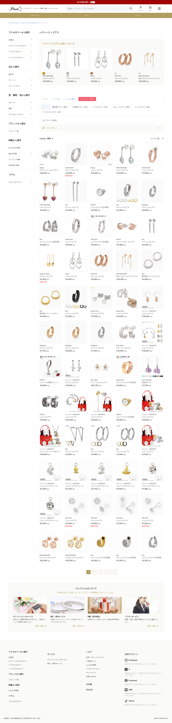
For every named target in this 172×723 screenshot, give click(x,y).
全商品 (11, 40)
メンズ (137, 15)
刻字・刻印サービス (54, 664)
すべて (45, 99)
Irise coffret (94, 380)
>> (114, 572)
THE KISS (117, 76)
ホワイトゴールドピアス (49, 170)
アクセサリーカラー (16, 114)
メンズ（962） (70, 99)
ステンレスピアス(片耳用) (126, 382)
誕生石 (11, 74)
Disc (68, 76)
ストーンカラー (14, 86)
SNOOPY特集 (14, 165)
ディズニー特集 (14, 159)
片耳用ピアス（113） (81, 107)
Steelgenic (145, 205)
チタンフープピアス (123, 348)
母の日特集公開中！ (86, 2)
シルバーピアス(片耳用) (99, 207)
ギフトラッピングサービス (57, 660)
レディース (34, 15)
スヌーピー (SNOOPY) (149, 311)
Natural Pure (95, 311)
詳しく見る (40, 626)
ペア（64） (56, 99)
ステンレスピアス (73, 78)
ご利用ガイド (91, 661)
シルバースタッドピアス (125, 242)
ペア (86, 15)
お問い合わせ (91, 677)
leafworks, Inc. (163, 718)
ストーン (12, 80)
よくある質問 (91, 665)
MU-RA (118, 239)
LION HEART (69, 168)
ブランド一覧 (14, 131)
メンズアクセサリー (16, 58)
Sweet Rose (69, 239)
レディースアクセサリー (18, 46)
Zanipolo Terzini (45, 274)
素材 (10, 108)
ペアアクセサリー (15, 52)
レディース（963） (87, 99)
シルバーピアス (48, 78)
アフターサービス (92, 669)
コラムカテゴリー (15, 182)
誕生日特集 (13, 154)
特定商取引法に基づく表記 (31, 718)
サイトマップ (91, 673)
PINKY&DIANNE (48, 76)
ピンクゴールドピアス (99, 382)
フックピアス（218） (143, 107)
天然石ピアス (147, 382)
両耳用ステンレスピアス (151, 276)
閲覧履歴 (89, 690)
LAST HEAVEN (146, 380)
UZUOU (42, 414)
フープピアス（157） (101, 107)
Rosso (92, 76)
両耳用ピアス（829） (60, 107)
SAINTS (93, 205)
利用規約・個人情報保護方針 (13, 718)
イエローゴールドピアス (74, 558)
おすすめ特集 (14, 691)
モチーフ (12, 103)
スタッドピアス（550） (122, 107)
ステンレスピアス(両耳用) (49, 242)
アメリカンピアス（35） (52, 112)
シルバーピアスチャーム (49, 486)
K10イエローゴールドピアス (149, 78)
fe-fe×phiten (120, 345)
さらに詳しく (49, 128)
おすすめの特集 (14, 148)
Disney (42, 168)
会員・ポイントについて (95, 657)
